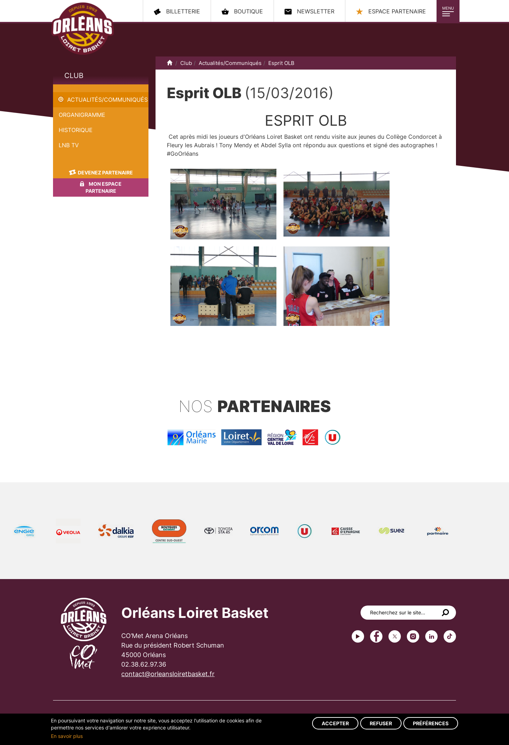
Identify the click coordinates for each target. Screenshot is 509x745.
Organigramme (82, 114)
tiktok (450, 636)
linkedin (431, 636)
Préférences (431, 723)
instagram (413, 636)
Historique (76, 129)
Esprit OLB (67, 88)
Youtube (358, 636)
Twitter (394, 636)
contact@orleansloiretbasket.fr (168, 674)
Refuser (381, 723)
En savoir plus (67, 736)
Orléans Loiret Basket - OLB (82, 28)
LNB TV (69, 145)
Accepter (335, 723)
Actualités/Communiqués (107, 99)
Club (73, 75)
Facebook (376, 636)
